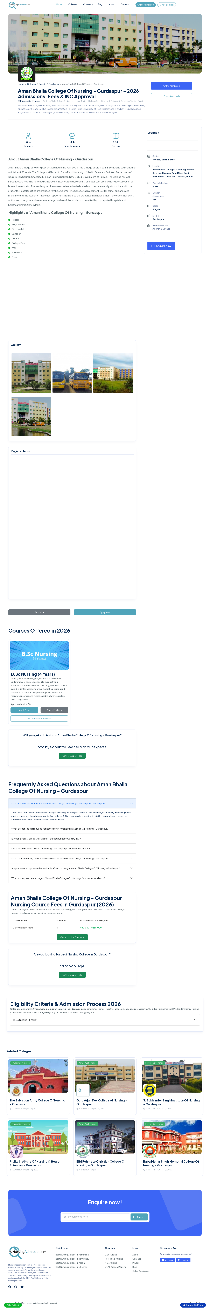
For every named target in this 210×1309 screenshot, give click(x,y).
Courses (87, 4)
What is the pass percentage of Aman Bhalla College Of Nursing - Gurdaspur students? (58, 878)
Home (59, 4)
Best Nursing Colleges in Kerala (70, 1262)
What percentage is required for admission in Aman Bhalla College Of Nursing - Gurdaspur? (59, 828)
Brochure (39, 612)
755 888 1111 (166, 4)
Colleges (72, 4)
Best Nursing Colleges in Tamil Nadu (72, 1258)
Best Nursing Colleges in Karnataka (72, 1254)
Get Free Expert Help (72, 755)
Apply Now (105, 612)
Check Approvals (171, 96)
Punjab (42, 84)
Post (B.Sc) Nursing (114, 1258)
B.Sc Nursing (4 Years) (33, 674)
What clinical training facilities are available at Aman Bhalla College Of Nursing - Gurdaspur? (59, 858)
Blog (100, 4)
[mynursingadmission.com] (71, 527)
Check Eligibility (54, 710)
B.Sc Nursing (111, 1254)
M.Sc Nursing (111, 1262)
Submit (140, 1217)
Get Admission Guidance (39, 718)
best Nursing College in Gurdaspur (85, 954)
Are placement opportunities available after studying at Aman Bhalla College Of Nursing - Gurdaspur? (65, 868)
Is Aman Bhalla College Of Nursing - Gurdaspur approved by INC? (46, 838)
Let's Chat (13, 1305)
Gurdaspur (54, 84)
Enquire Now (163, 245)
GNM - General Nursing (115, 1267)
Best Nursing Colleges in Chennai (71, 1267)
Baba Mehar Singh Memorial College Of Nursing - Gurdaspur (171, 1163)
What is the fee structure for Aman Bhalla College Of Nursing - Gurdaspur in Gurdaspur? (58, 803)
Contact (125, 4)
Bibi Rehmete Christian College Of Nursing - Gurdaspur (101, 1163)
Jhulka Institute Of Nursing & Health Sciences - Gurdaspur (35, 1163)
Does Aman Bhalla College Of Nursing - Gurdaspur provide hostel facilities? (51, 848)
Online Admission (145, 4)
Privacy (135, 1262)
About (111, 4)
